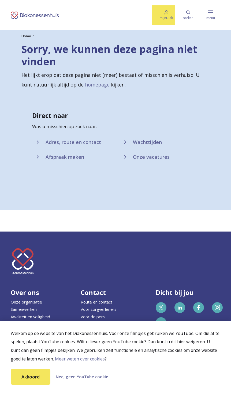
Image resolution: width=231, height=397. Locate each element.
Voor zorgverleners (98, 309)
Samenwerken (24, 309)
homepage (97, 84)
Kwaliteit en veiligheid (30, 316)
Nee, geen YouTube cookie (82, 376)
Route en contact (96, 302)
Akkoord (30, 377)
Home (26, 36)
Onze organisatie (26, 302)
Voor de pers (93, 316)
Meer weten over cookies (80, 359)
